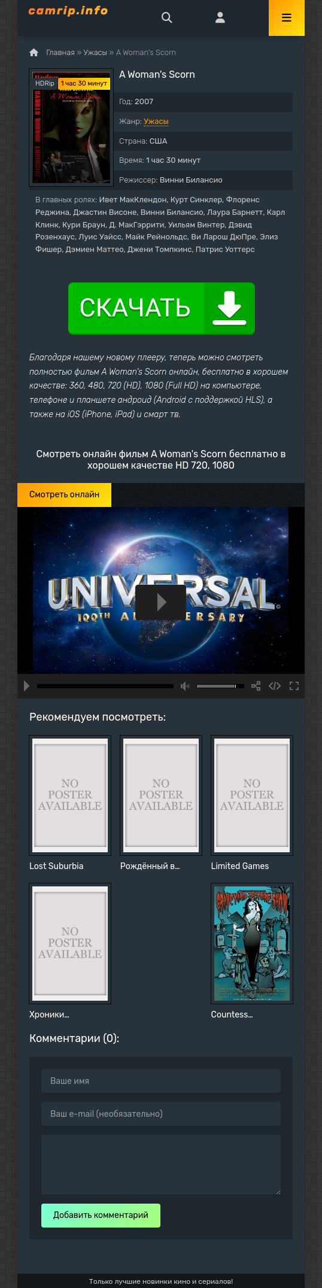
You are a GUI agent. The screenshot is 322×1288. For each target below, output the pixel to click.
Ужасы (156, 121)
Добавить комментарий (100, 1215)
